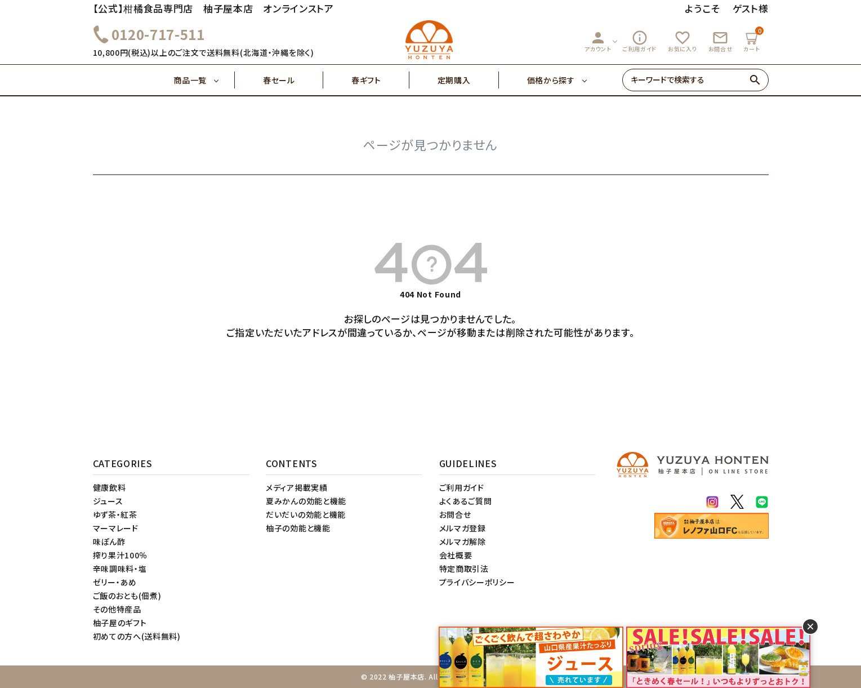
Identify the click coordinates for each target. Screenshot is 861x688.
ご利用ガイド (640, 41)
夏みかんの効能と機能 (306, 501)
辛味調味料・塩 (120, 568)
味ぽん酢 (109, 541)
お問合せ (720, 41)
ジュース (108, 501)
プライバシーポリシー (477, 582)
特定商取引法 (464, 568)
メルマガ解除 (462, 541)
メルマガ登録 (462, 528)
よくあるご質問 (465, 501)
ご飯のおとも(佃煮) (127, 595)
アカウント (598, 41)
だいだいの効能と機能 (306, 514)
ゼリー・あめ (115, 582)
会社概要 (455, 555)
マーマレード (116, 528)
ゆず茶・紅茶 (115, 514)
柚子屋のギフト (120, 622)
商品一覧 (204, 80)
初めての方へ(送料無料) (137, 636)
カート (752, 39)
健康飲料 (109, 487)
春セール (293, 80)
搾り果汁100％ (120, 555)
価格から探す (551, 80)
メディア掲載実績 (297, 487)
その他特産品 (117, 609)
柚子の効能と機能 (298, 528)
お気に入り (682, 41)
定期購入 (468, 80)
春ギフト (380, 80)
